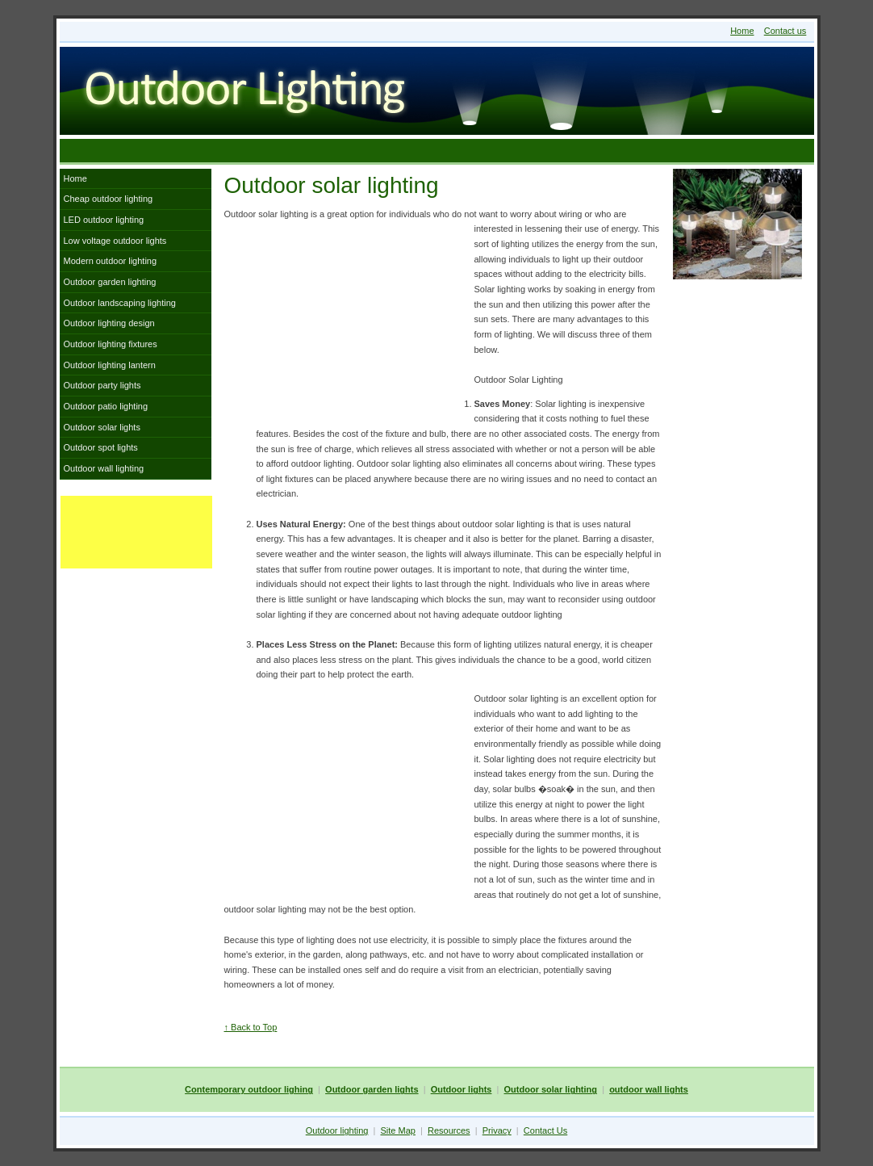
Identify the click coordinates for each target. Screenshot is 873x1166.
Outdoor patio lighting (106, 406)
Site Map (398, 1130)
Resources (449, 1130)
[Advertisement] (436, 151)
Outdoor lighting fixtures (110, 344)
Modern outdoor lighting (110, 261)
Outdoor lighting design (109, 323)
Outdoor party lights (102, 385)
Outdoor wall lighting (104, 468)
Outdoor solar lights (102, 427)
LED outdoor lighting (104, 219)
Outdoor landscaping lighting (120, 303)
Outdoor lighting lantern (110, 365)
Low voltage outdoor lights (115, 240)
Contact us (785, 31)
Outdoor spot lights (101, 447)
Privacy (497, 1130)
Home (742, 31)
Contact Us (545, 1130)
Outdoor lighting (337, 1130)
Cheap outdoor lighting (108, 198)
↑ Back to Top (251, 1027)
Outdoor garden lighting (110, 282)
